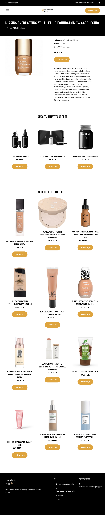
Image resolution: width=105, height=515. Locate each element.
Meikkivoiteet (20, 28)
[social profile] (20, 3)
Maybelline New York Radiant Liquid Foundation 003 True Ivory (19, 374)
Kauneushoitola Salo (66, 484)
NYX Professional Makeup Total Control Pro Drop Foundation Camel (85, 234)
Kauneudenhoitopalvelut (65, 491)
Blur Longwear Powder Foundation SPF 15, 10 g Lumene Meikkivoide (52, 234)
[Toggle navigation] (7, 10)
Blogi (60, 499)
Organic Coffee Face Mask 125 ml (85, 371)
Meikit (9, 28)
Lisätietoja (62, 59)
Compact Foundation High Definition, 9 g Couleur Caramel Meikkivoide (52, 366)
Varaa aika (92, 11)
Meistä (60, 495)
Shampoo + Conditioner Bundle (52, 156)
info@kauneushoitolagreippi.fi (90, 486)
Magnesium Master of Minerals (85, 156)
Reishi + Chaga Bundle (20, 156)
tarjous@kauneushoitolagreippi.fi (84, 2)
